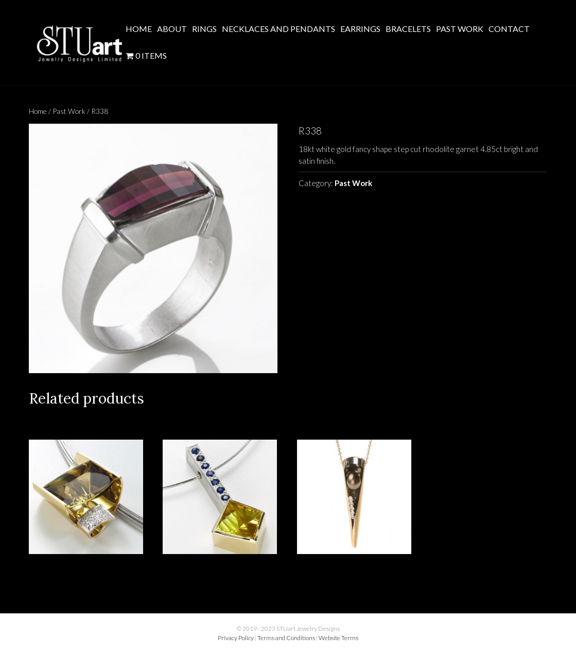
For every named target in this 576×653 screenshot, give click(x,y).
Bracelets (408, 29)
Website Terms (338, 638)
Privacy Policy (236, 638)
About (172, 29)
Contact (509, 29)
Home (139, 29)
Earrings (360, 29)
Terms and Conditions (286, 638)
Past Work (459, 29)
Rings (204, 29)
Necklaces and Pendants (278, 29)
